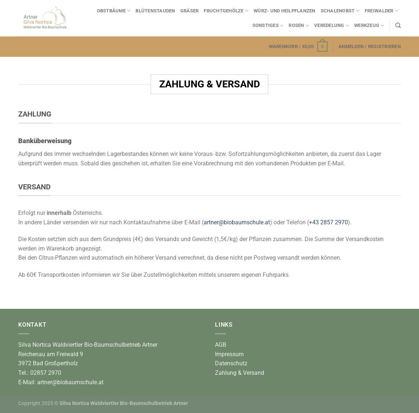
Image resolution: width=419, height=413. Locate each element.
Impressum (229, 354)
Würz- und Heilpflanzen (285, 10)
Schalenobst (340, 10)
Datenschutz (231, 363)
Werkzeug (369, 25)
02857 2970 (45, 372)
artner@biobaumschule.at (237, 222)
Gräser (189, 10)
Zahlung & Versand (239, 372)
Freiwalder (381, 10)
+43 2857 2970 (328, 222)
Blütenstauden (155, 10)
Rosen (299, 25)
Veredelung (331, 25)
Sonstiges (268, 25)
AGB (220, 344)
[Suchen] (398, 25)
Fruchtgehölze (226, 10)
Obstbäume (114, 10)
